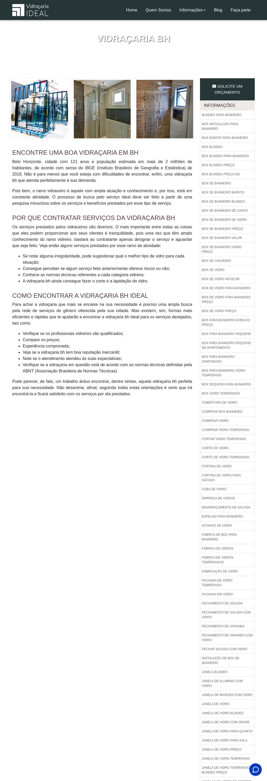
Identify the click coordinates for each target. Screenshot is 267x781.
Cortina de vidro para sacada (221, 478)
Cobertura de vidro (219, 402)
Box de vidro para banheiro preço (226, 299)
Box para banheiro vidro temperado (223, 373)
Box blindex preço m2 (221, 174)
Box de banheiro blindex (223, 201)
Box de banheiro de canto (225, 210)
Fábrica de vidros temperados (217, 560)
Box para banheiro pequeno (226, 334)
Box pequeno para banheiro (226, 384)
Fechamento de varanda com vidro (227, 638)
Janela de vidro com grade (226, 722)
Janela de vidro (215, 704)
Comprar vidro (215, 421)
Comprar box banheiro (222, 412)
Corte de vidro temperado (225, 457)
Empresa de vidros (218, 498)
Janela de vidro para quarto (227, 731)
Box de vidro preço (219, 311)
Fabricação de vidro (220, 571)
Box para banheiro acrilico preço (226, 322)
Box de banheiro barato (223, 192)
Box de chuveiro (216, 261)
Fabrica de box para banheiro (219, 537)
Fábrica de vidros (217, 548)
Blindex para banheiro (221, 115)
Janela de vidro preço (221, 749)
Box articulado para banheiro (220, 126)
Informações (190, 10)
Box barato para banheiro (225, 138)
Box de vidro (213, 270)
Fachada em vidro (217, 594)
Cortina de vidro (217, 466)
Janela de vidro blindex (223, 713)
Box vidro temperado (221, 393)
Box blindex (212, 147)
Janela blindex (215, 672)
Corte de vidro (215, 448)
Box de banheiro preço (222, 229)
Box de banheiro (216, 183)
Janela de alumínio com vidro (222, 683)
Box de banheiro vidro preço (222, 249)
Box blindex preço (218, 165)
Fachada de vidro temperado (217, 583)
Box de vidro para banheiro (226, 288)
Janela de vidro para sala (224, 740)
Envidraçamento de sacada (226, 507)
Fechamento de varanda (223, 626)
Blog (218, 10)
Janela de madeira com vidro (227, 695)
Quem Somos (158, 10)
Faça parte (241, 10)
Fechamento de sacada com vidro (226, 615)
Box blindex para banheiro (225, 156)
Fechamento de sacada (222, 603)
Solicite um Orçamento (227, 89)
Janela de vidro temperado (226, 758)
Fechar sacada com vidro (224, 649)
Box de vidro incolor (221, 279)
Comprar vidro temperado (225, 430)
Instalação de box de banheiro (220, 660)
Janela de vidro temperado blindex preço (226, 770)
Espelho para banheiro (222, 516)
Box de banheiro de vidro (224, 220)
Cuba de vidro (214, 489)
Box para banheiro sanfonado (218, 359)
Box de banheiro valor (222, 238)
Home (134, 11)
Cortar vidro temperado (224, 439)
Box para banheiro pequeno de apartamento (226, 345)
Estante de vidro (217, 525)
